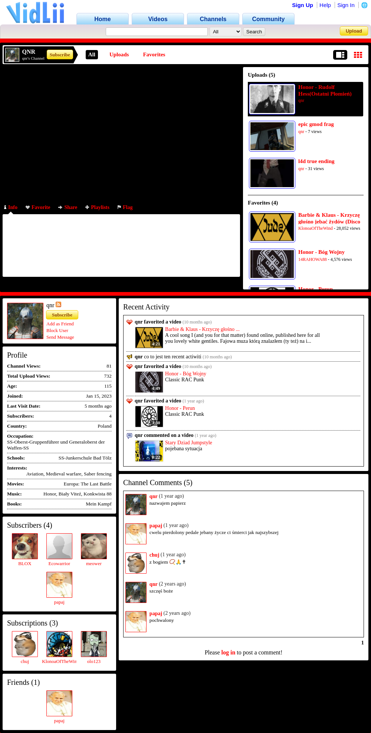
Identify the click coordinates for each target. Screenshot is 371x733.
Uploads (119, 54)
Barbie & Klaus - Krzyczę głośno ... (202, 329)
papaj (59, 602)
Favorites (154, 54)
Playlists (97, 207)
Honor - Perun (315, 289)
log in (228, 652)
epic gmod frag (316, 124)
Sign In (346, 5)
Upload (354, 31)
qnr (301, 100)
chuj (25, 661)
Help (325, 5)
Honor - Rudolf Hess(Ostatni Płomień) (325, 90)
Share (67, 207)
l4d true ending (316, 161)
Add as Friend (60, 323)
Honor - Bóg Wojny (321, 252)
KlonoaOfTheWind (315, 228)
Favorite (38, 207)
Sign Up (302, 5)
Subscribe (60, 54)
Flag (125, 207)
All (91, 54)
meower (94, 563)
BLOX (24, 563)
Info (10, 207)
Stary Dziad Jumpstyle (188, 442)
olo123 (94, 661)
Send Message (60, 337)
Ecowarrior (59, 563)
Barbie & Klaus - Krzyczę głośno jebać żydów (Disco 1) (329, 218)
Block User (57, 330)
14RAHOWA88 (312, 259)
